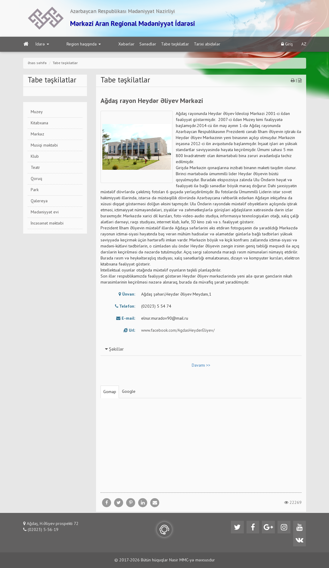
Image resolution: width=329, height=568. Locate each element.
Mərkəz (37, 135)
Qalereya (39, 202)
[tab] (201, 350)
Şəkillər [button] (114, 350)
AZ (303, 45)
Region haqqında (71, 45)
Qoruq (36, 180)
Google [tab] (128, 393)
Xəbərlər (101, 45)
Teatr (35, 169)
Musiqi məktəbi (44, 146)
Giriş (287, 45)
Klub (35, 158)
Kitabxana (39, 124)
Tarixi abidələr (181, 45)
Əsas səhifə (37, 64)
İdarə (42, 45)
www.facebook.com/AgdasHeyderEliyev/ (178, 332)
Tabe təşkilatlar (149, 45)
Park (35, 191)
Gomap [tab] (109, 393)
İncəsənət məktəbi (47, 224)
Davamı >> (201, 367)
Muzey (37, 113)
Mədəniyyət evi (45, 213)
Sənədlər (122, 45)
